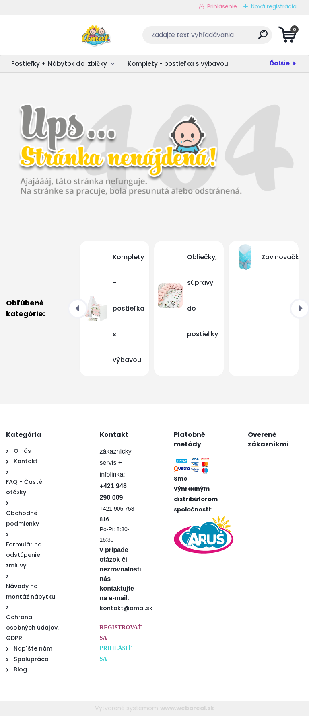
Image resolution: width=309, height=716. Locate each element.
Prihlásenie (222, 6)
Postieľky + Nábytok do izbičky (59, 63)
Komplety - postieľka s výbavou (178, 63)
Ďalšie (280, 63)
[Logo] (55, 35)
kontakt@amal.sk (126, 608)
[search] (251, 37)
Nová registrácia (274, 6)
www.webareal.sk (187, 708)
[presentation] (78, 309)
